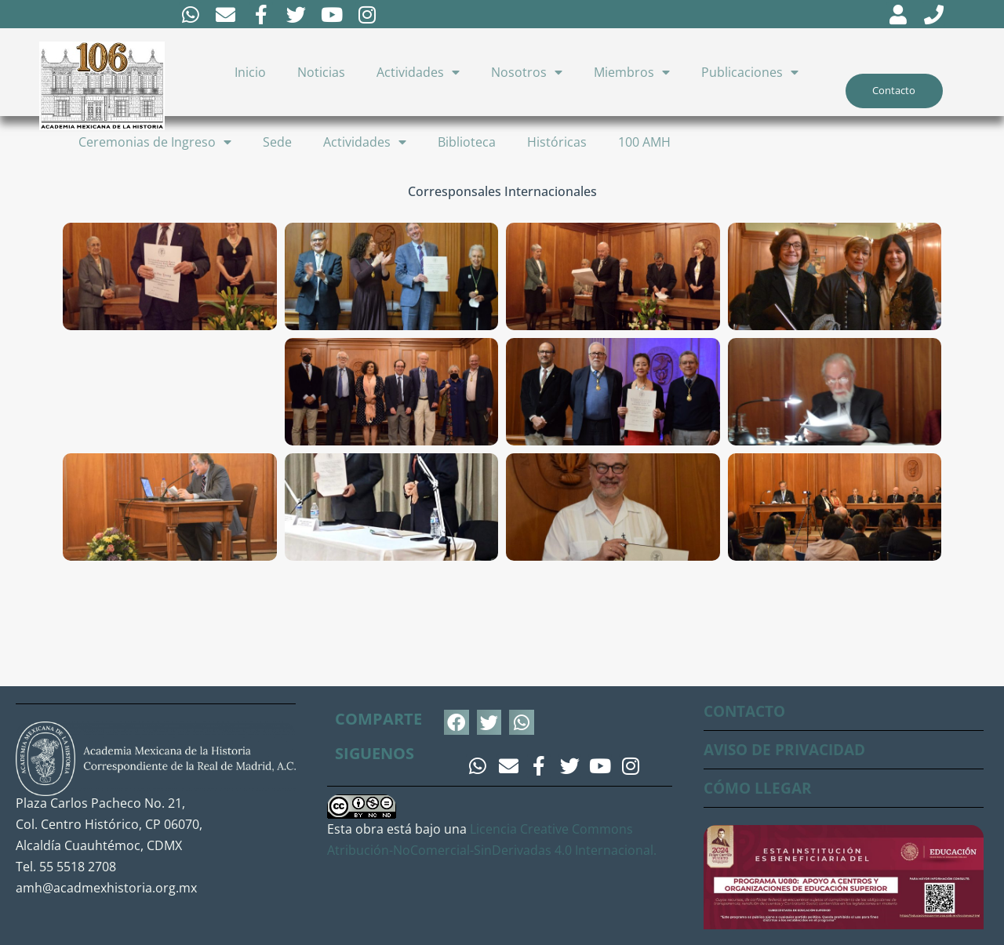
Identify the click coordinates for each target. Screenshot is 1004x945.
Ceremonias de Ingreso (154, 144)
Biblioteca (467, 144)
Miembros (632, 74)
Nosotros (526, 74)
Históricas (557, 144)
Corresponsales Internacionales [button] (502, 193)
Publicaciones (749, 74)
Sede (277, 144)
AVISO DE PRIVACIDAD (790, 750)
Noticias (321, 73)
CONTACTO (747, 711)
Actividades (418, 74)
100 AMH (644, 144)
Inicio (250, 73)
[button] (456, 723)
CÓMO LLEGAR (760, 788)
